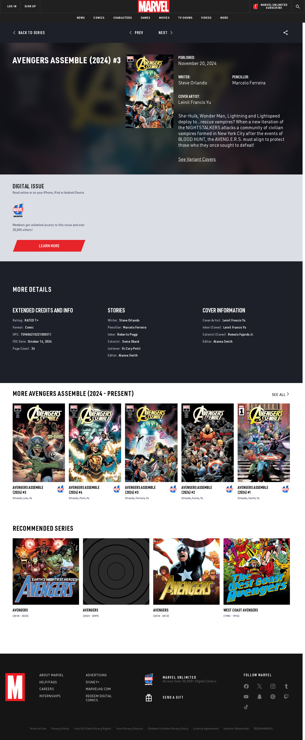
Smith (252, 516)
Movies (164, 17)
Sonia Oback (130, 359)
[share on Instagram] (272, 687)
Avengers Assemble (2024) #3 (140, 508)
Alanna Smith (128, 373)
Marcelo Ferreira (209, 104)
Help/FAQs (48, 682)
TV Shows (185, 17)
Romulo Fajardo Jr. (241, 352)
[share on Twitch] (286, 697)
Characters (122, 17)
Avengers (20, 628)
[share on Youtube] (246, 697)
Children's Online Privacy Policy (168, 728)
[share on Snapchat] (259, 697)
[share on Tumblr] (286, 687)
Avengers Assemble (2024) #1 (253, 508)
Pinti (82, 516)
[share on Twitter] (259, 687)
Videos (206, 17)
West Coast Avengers (241, 628)
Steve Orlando (113, 104)
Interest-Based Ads (236, 728)
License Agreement (206, 728)
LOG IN (12, 6)
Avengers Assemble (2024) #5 (28, 508)
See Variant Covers (118, 169)
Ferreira (140, 516)
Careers (46, 689)
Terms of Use (37, 728)
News (81, 17)
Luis (25, 516)
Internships (50, 696)
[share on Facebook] (246, 687)
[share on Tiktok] (246, 707)
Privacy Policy (60, 728)
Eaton (195, 516)
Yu (30, 516)
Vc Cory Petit (131, 366)
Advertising (96, 675)
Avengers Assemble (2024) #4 (84, 508)
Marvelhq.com (98, 689)
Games (145, 17)
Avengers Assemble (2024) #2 (196, 508)
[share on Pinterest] (272, 697)
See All (281, 412)
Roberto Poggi (127, 352)
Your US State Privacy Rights (92, 728)
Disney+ (93, 682)
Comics (98, 17)
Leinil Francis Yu (115, 123)
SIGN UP (30, 6)
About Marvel (51, 675)
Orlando (17, 516)
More (224, 17)
